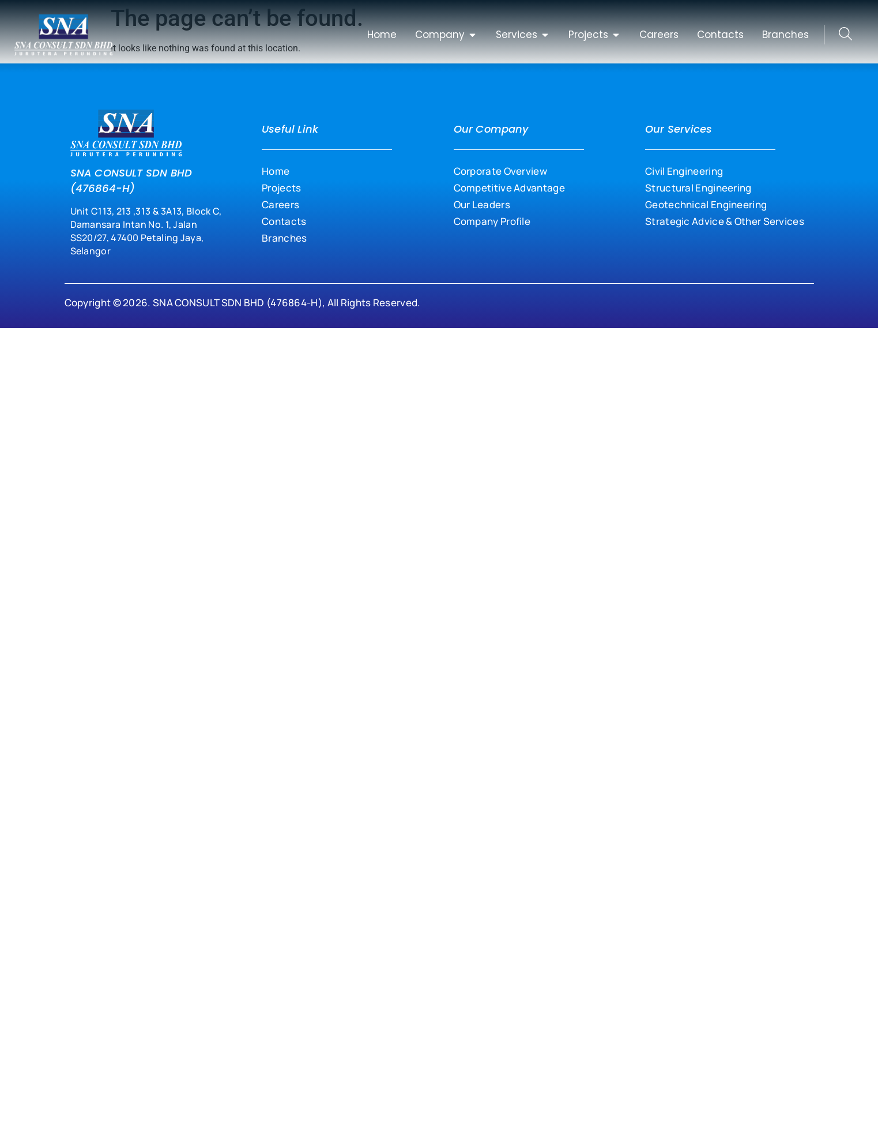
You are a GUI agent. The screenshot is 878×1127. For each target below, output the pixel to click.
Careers (280, 204)
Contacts (284, 221)
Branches (284, 238)
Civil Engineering (684, 171)
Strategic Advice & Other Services (724, 221)
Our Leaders (482, 204)
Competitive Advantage (509, 187)
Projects (281, 187)
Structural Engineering (698, 187)
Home (275, 171)
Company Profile (492, 221)
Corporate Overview (500, 171)
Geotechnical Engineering (706, 204)
